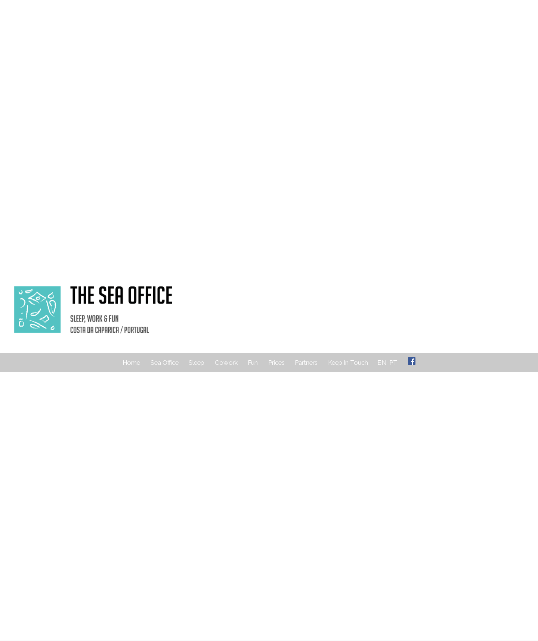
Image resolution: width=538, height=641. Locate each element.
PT (393, 362)
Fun (253, 362)
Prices (276, 362)
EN (381, 362)
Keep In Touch (348, 362)
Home (131, 362)
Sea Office (165, 362)
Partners (306, 362)
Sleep (196, 362)
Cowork (226, 362)
